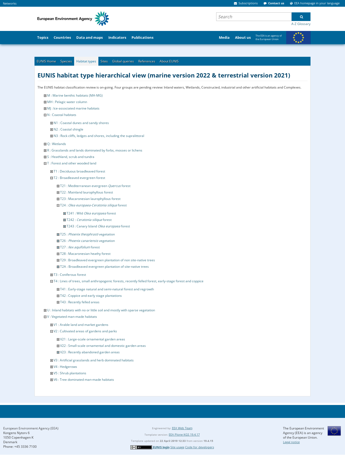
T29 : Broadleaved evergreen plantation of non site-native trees (107, 260)
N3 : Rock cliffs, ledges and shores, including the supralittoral (99, 135)
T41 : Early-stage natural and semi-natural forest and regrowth (107, 289)
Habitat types (86, 61)
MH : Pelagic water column (67, 102)
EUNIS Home (46, 61)
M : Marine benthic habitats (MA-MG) (75, 95)
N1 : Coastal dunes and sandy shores (81, 123)
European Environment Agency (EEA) (30, 428)
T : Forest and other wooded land (71, 163)
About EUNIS (169, 61)
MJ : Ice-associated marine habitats (73, 108)
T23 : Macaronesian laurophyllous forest (90, 198)
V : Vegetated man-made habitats (72, 316)
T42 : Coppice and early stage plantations (91, 295)
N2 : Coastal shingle (68, 129)
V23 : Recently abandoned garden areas (90, 352)
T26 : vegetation (87, 240)
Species (66, 61)
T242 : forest (89, 219)
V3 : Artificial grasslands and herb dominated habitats (94, 360)
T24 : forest (93, 205)
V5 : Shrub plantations (70, 373)
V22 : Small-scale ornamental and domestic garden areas (103, 345)
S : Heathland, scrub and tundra (70, 156)
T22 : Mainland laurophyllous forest (86, 192)
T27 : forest (80, 247)
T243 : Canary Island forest (98, 226)
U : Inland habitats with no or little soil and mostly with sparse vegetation (101, 310)
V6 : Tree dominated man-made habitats (84, 379)
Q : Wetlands (56, 144)
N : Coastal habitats (61, 114)
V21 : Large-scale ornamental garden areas (92, 339)
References (146, 61)
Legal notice (291, 442)
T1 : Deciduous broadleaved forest (79, 171)
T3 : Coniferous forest (70, 274)
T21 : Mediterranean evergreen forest (95, 186)
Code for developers (199, 447)
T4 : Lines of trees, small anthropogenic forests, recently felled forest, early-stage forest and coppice (128, 281)
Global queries (123, 61)
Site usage (177, 447)
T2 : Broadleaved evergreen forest (79, 177)
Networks (9, 3)
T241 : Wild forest (91, 213)
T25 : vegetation (87, 234)
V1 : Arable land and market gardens (81, 324)
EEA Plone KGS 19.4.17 (184, 434)
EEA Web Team (182, 428)
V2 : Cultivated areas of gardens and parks (85, 331)
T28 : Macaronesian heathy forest (85, 253)
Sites (104, 61)
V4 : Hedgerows (65, 366)
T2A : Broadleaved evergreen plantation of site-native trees (104, 266)
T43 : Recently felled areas (79, 302)
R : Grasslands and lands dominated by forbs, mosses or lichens (94, 150)
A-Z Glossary (300, 24)
